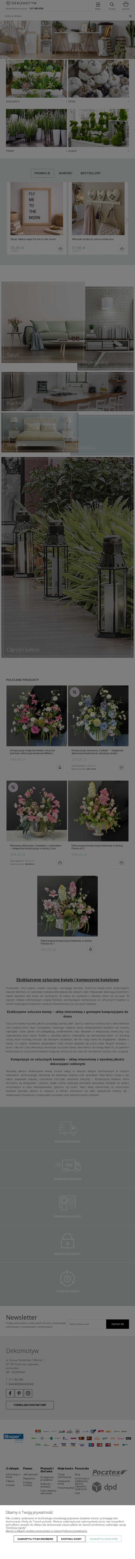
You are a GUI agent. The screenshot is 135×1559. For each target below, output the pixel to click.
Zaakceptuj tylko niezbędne (35, 1539)
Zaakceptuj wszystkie (104, 1539)
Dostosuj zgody (71, 1539)
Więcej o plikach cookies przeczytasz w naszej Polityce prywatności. (47, 1531)
